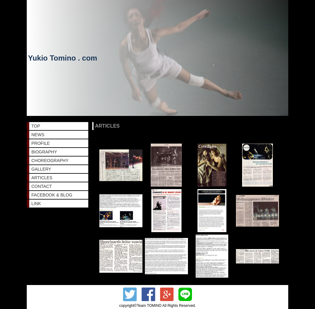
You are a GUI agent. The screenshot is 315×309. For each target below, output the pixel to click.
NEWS (37, 134)
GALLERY (41, 169)
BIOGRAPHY (44, 151)
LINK (36, 203)
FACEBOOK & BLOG (51, 194)
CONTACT (41, 186)
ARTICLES (41, 177)
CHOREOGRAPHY (50, 160)
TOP (35, 126)
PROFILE (40, 143)
